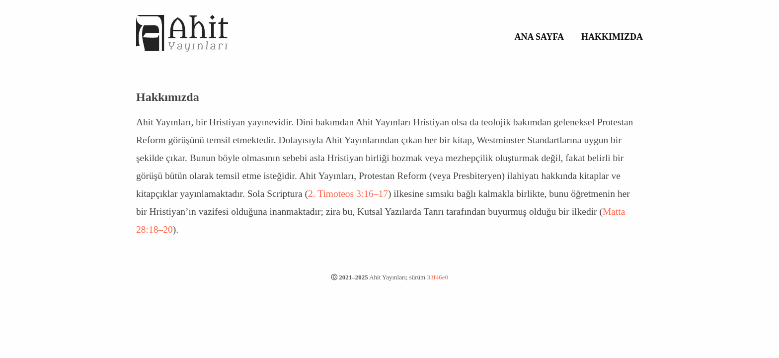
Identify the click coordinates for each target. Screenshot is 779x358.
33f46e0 (437, 277)
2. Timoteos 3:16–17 (348, 193)
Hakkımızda (612, 37)
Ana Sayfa (539, 37)
